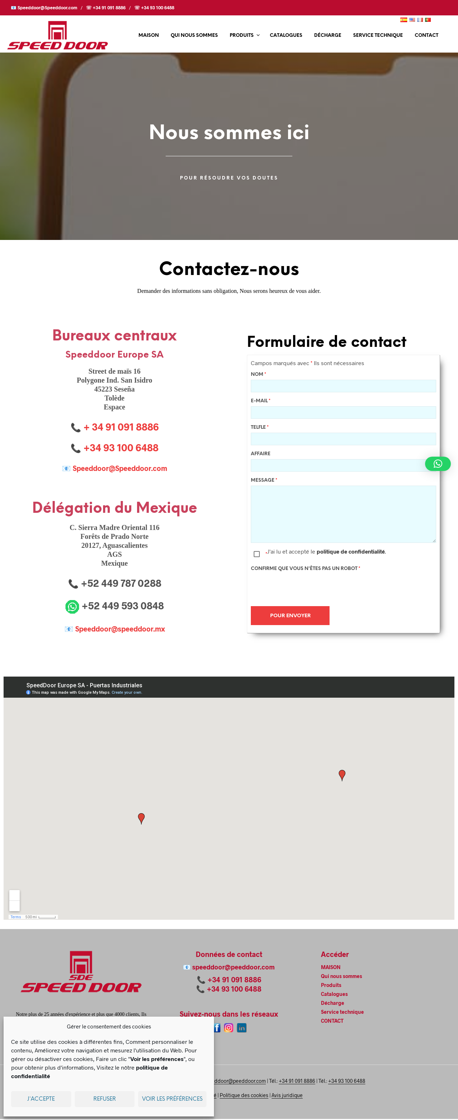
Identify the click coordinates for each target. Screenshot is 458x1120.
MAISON (148, 35)
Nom (258, 375)
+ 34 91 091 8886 (121, 427)
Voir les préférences (172, 1099)
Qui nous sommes (194, 35)
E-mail (261, 401)
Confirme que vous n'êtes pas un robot (305, 569)
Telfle (260, 428)
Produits (242, 35)
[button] (438, 464)
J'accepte (41, 1099)
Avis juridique (287, 1096)
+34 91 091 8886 (234, 980)
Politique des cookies (244, 1096)
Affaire (261, 454)
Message (264, 481)
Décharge (327, 35)
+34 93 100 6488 (234, 990)
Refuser (104, 1099)
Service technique (378, 35)
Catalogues (286, 35)
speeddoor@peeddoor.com (233, 968)
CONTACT (426, 35)
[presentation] (305, 589)
